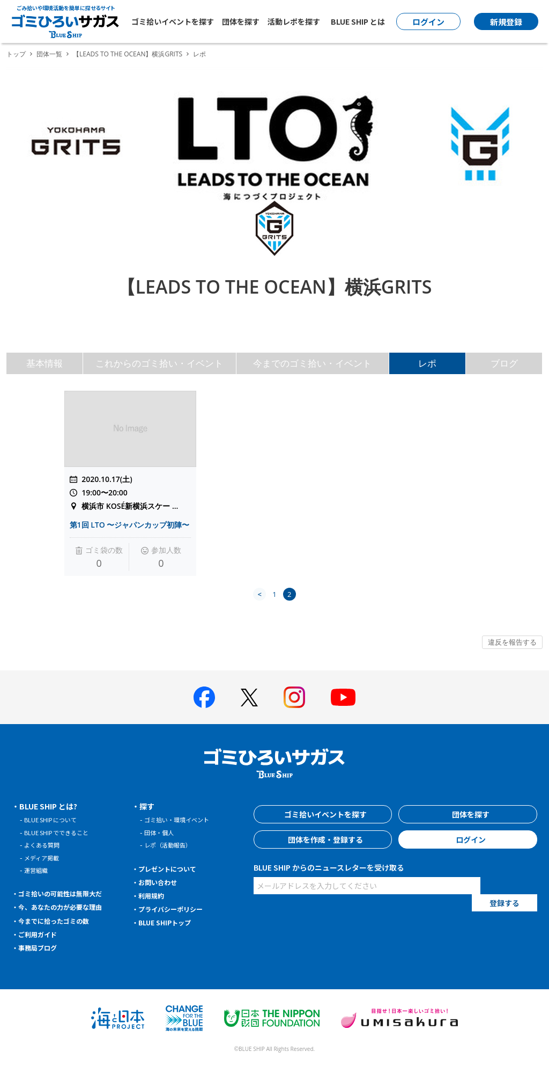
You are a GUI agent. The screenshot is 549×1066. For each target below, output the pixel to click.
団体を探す (240, 21)
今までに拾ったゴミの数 (60, 920)
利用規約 (154, 895)
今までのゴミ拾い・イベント (312, 363)
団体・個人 (161, 832)
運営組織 (38, 870)
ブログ (504, 363)
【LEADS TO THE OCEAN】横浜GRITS (127, 54)
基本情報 (44, 363)
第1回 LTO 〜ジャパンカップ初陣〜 (130, 525)
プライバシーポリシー (176, 908)
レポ (427, 363)
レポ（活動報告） (172, 844)
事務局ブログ (41, 947)
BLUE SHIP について (55, 819)
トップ (16, 54)
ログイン (468, 839)
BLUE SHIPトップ (169, 922)
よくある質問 (45, 844)
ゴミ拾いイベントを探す (172, 21)
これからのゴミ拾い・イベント (159, 363)
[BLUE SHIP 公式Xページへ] (249, 697)
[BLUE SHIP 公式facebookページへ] (204, 697)
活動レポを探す (294, 21)
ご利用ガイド (41, 934)
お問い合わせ (161, 882)
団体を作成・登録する (323, 839)
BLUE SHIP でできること (62, 832)
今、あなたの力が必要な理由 (68, 906)
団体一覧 (49, 54)
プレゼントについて (173, 868)
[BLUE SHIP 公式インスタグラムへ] (294, 697)
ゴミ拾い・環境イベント (182, 819)
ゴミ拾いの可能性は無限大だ (68, 893)
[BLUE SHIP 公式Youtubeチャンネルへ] (343, 697)
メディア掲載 (44, 857)
